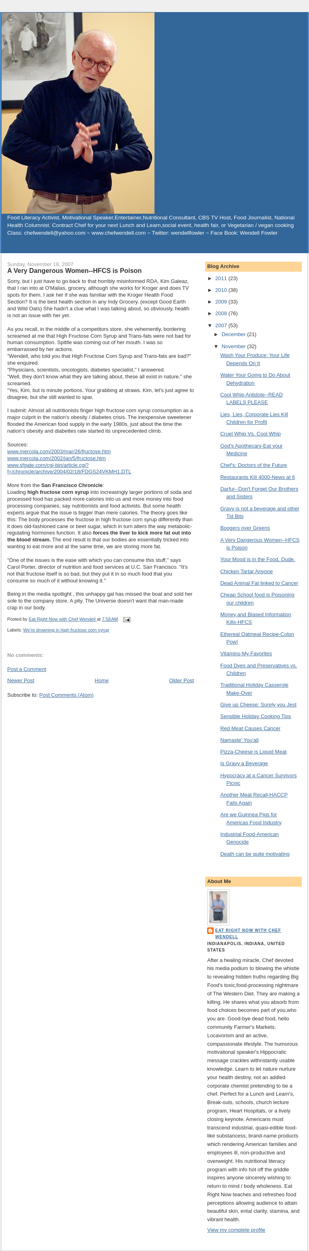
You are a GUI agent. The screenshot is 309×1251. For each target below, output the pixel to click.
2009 (222, 302)
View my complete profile (236, 1230)
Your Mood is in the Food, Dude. (257, 559)
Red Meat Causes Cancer (250, 728)
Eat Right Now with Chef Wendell (248, 933)
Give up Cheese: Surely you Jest (258, 705)
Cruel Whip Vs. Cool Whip (250, 434)
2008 (222, 313)
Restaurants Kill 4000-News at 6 (257, 477)
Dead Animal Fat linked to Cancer (259, 583)
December (234, 334)
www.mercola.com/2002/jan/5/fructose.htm (56, 458)
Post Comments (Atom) (66, 695)
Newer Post (20, 680)
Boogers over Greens (245, 528)
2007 (222, 325)
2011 (222, 278)
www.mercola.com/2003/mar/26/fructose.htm (59, 451)
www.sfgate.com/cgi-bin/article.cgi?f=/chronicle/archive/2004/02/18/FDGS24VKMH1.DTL (69, 468)
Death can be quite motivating (254, 854)
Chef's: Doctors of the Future (253, 465)
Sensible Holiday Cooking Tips (255, 716)
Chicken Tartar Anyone (246, 571)
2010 (222, 290)
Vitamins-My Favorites (246, 653)
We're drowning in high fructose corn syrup (66, 630)
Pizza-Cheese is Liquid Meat (253, 752)
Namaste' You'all (239, 740)
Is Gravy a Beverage (244, 763)
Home (102, 680)
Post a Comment (26, 669)
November (234, 346)
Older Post (181, 680)
